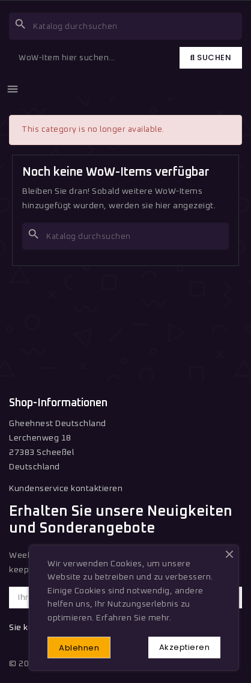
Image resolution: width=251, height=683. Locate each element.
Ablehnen (79, 648)
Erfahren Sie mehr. (133, 618)
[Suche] (125, 26)
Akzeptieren (184, 647)
